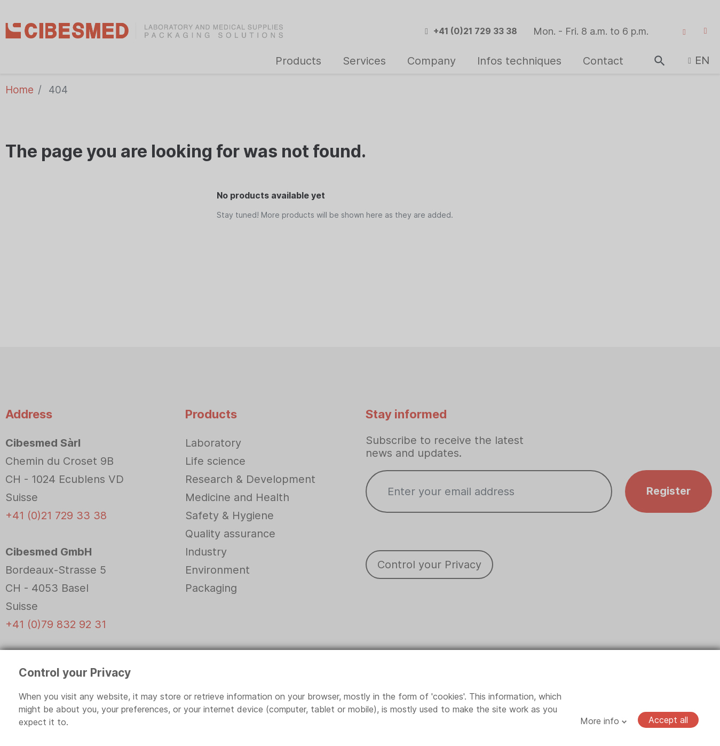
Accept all (668, 720)
